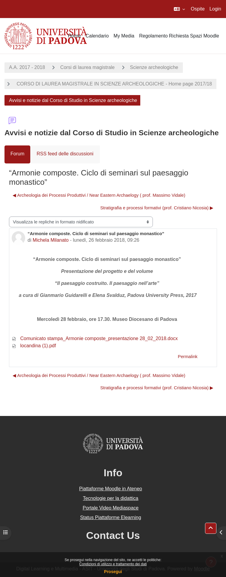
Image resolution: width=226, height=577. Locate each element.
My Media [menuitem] (124, 35)
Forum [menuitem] (17, 153)
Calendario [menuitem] (97, 35)
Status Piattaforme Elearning (110, 517)
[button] (179, 9)
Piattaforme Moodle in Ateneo (110, 488)
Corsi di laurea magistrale (87, 67)
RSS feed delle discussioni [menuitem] (65, 153)
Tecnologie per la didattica (110, 498)
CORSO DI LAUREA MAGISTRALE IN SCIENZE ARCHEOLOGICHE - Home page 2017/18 (113, 83)
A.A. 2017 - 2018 (27, 67)
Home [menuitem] (74, 35)
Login (215, 8)
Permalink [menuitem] (188, 356)
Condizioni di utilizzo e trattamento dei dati (113, 564)
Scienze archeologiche (154, 67)
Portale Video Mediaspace (111, 507)
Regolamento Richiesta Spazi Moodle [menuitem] (179, 35)
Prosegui (113, 571)
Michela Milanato (51, 240)
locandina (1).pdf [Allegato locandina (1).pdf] (34, 345)
